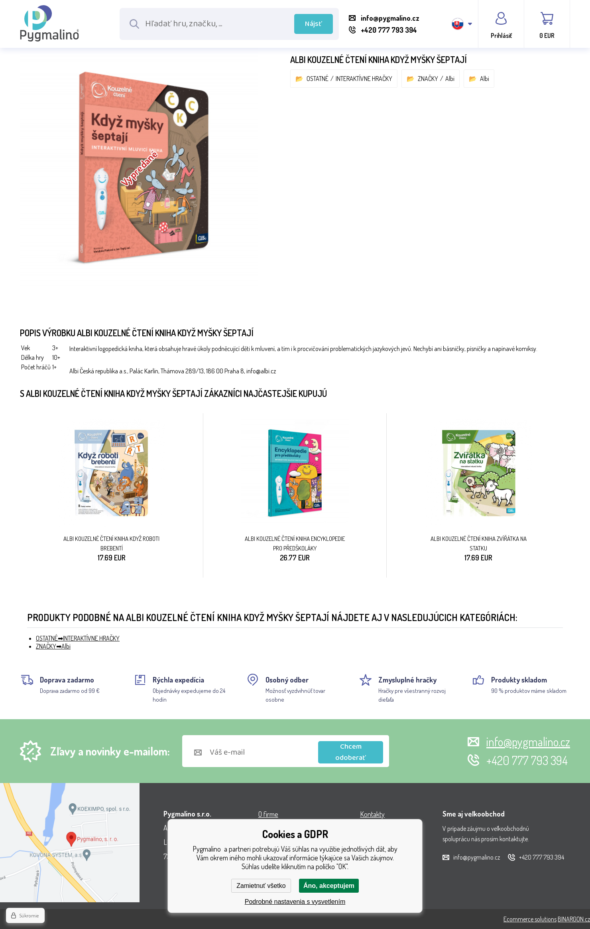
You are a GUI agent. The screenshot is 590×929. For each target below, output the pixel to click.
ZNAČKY (428, 79)
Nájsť (313, 24)
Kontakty (372, 814)
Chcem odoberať (350, 752)
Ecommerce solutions (530, 919)
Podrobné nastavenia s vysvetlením (295, 901)
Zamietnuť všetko (260, 885)
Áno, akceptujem (328, 885)
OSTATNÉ (317, 79)
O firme (268, 814)
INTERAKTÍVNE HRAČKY (364, 79)
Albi (449, 79)
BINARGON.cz (574, 919)
